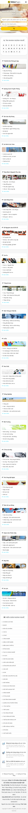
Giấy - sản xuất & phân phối (10, 542)
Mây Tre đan (6, 489)
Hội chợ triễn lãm (7, 105)
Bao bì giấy (6, 550)
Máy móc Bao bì (7, 575)
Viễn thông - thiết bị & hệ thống (11, 320)
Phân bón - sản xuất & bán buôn (11, 411)
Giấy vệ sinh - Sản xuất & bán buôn (12, 547)
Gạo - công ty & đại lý (9, 406)
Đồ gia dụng (6, 648)
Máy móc (6, 560)
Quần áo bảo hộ (7, 522)
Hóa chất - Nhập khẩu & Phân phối (12, 376)
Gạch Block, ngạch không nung (11, 128)
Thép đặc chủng (7, 297)
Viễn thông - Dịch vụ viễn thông (11, 325)
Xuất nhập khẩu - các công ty (10, 209)
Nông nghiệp (8, 394)
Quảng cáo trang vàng (16, 752)
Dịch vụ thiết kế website (15, 761)
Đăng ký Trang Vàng (9, 774)
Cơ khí (4, 635)
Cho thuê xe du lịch (8, 603)
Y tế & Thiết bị (6, 706)
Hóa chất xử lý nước (8, 381)
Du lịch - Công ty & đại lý (9, 598)
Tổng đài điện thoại (8, 323)
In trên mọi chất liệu (8, 355)
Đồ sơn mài (6, 492)
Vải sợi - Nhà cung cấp (9, 189)
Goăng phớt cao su (8, 272)
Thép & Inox (7, 283)
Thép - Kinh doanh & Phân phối (11, 295)
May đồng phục (7, 184)
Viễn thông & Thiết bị (10, 311)
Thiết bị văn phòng (8, 75)
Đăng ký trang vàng (16, 743)
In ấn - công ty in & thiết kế (10, 348)
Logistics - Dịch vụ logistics (10, 214)
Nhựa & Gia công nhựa (9, 686)
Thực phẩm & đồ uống (9, 716)
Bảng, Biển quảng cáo (9, 101)
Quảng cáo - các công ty (9, 98)
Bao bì (4, 625)
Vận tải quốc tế (7, 212)
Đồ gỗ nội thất (7, 242)
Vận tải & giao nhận (8, 659)
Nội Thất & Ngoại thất (9, 689)
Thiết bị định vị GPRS (8, 328)
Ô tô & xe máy (8, 449)
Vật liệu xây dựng (9, 116)
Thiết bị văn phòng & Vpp (11, 61)
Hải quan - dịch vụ (7, 217)
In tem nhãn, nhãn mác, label (10, 353)
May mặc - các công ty (9, 182)
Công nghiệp (6, 638)
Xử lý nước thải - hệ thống (10, 436)
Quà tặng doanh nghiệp (9, 699)
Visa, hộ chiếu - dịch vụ (9, 605)
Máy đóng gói (6, 573)
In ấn (5, 338)
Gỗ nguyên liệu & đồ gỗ (11, 227)
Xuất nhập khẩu (8, 200)
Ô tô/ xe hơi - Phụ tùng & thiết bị (11, 459)
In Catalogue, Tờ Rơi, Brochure (11, 351)
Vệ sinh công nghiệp (8, 439)
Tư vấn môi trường (8, 434)
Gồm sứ (5, 494)
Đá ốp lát (5, 131)
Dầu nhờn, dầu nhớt (8, 466)
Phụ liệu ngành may (8, 186)
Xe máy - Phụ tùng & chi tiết (10, 462)
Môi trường (7, 422)
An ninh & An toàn (9, 144)
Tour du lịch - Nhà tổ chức (10, 600)
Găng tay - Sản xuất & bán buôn (11, 517)
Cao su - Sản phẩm (8, 267)
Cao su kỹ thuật (7, 270)
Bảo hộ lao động (9, 505)
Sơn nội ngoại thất (8, 133)
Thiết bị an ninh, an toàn (9, 156)
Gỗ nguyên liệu (7, 237)
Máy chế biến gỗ (7, 577)
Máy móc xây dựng (8, 570)
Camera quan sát (7, 154)
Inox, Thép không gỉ (8, 293)
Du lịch (6, 588)
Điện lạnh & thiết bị (8, 645)
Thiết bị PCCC (6, 161)
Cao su (6, 255)
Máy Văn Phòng (7, 70)
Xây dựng (5, 729)
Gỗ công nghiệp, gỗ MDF (9, 244)
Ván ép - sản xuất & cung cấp (10, 239)
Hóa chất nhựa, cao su (9, 383)
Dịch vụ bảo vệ (7, 159)
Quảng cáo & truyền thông (12, 89)
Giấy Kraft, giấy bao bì (9, 545)
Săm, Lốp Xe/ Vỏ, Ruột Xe (9, 464)
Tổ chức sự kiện (7, 103)
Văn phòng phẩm (7, 78)
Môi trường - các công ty (9, 431)
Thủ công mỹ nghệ (9, 477)
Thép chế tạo (6, 300)
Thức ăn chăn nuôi (8, 408)
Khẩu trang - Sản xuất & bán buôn (12, 519)
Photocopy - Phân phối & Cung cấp (12, 73)
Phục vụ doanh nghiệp (9, 652)
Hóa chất (6, 366)
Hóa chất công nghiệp (9, 378)
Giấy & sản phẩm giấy (10, 533)
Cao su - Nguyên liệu (8, 265)
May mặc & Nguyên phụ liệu (12, 172)
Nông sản (6, 404)
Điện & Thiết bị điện (8, 642)
